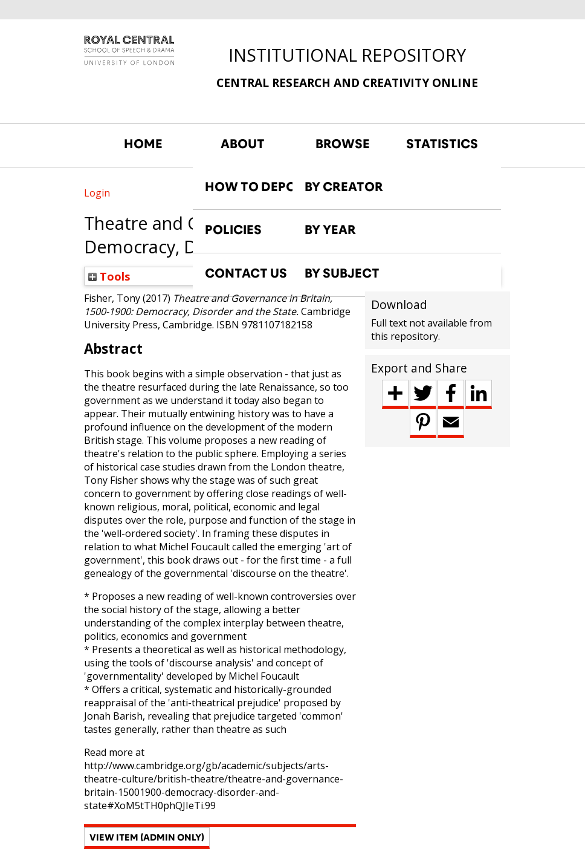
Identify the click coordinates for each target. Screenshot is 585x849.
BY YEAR (330, 230)
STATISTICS (442, 144)
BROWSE (342, 144)
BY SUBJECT (342, 273)
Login (97, 193)
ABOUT (243, 144)
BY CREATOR (344, 187)
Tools (109, 276)
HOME (143, 144)
